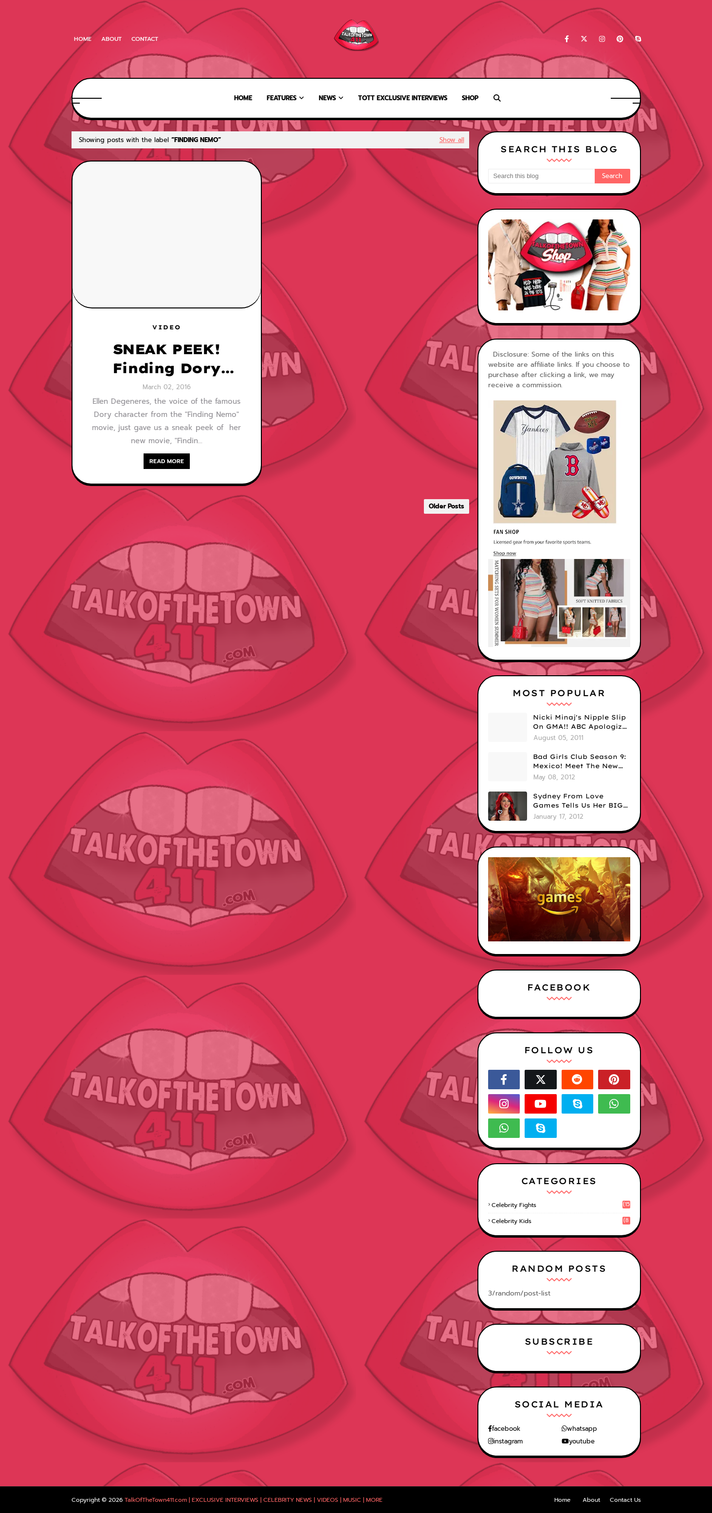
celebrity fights (561, 1205)
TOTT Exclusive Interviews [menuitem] (402, 98)
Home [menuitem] (243, 98)
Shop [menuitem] (470, 98)
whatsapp (582, 1428)
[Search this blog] (541, 176)
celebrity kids (561, 1221)
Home (82, 39)
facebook (506, 1428)
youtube (582, 1441)
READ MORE (166, 461)
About (111, 39)
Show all (451, 139)
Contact (144, 39)
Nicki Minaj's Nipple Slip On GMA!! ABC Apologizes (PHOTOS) (581, 722)
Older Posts (446, 506)
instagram (508, 1441)
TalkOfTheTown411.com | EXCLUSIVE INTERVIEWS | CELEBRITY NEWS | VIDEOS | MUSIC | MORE (254, 1499)
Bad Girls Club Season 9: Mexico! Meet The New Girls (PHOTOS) (579, 762)
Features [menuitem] (281, 98)
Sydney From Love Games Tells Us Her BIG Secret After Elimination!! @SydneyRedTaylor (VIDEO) (578, 801)
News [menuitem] (327, 98)
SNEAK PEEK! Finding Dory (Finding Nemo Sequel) (166, 359)
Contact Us (625, 1499)
